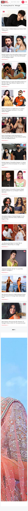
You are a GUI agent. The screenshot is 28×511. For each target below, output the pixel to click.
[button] (26, 2)
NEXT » (14, 329)
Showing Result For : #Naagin (11, 5)
